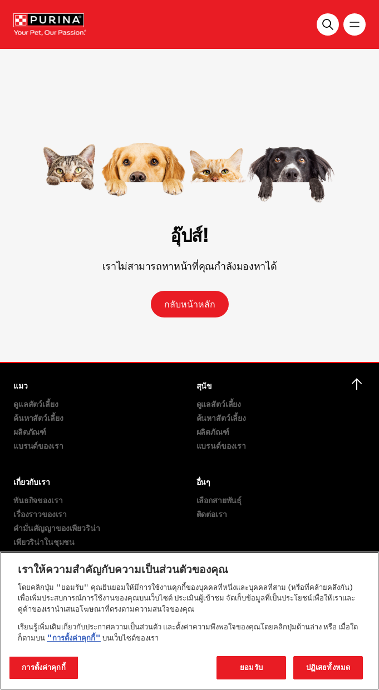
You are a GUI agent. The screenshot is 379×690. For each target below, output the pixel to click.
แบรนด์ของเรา (38, 445)
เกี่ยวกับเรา (31, 482)
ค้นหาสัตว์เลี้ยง (38, 418)
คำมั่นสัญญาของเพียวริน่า (56, 528)
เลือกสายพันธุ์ (219, 500)
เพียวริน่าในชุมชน (44, 542)
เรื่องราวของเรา (40, 514)
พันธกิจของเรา (37, 500)
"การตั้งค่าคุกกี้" (74, 637)
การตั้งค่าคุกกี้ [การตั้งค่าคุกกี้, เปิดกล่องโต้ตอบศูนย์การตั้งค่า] (43, 667)
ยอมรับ (251, 667)
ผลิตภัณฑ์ (29, 431)
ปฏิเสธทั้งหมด (328, 667)
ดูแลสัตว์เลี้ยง (35, 404)
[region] (189, 621)
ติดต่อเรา (211, 514)
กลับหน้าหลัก (189, 304)
